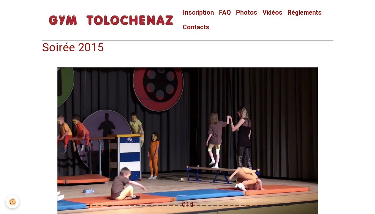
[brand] (111, 20)
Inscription (198, 12)
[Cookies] (12, 201)
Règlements (305, 12)
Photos (246, 12)
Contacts (196, 27)
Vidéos (272, 12)
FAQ (225, 12)
